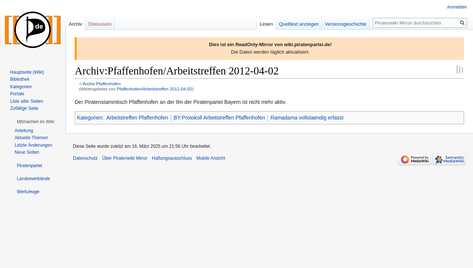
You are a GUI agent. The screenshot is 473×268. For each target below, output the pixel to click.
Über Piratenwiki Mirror (125, 158)
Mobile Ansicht (210, 158)
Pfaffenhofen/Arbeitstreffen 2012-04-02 (154, 88)
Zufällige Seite (24, 108)
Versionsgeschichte (346, 24)
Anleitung (24, 130)
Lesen (266, 24)
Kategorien (89, 118)
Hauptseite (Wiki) (27, 72)
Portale (17, 93)
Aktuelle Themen (31, 137)
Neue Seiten (27, 152)
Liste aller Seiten (26, 101)
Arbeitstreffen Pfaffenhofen (137, 118)
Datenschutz (85, 158)
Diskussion (100, 24)
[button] (35, 121)
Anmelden (457, 7)
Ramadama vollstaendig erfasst (306, 118)
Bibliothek (19, 79)
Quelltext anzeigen (299, 24)
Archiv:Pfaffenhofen (101, 83)
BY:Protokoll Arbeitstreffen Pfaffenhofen (219, 118)
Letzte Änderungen (33, 145)
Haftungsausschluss (172, 158)
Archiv (75, 24)
